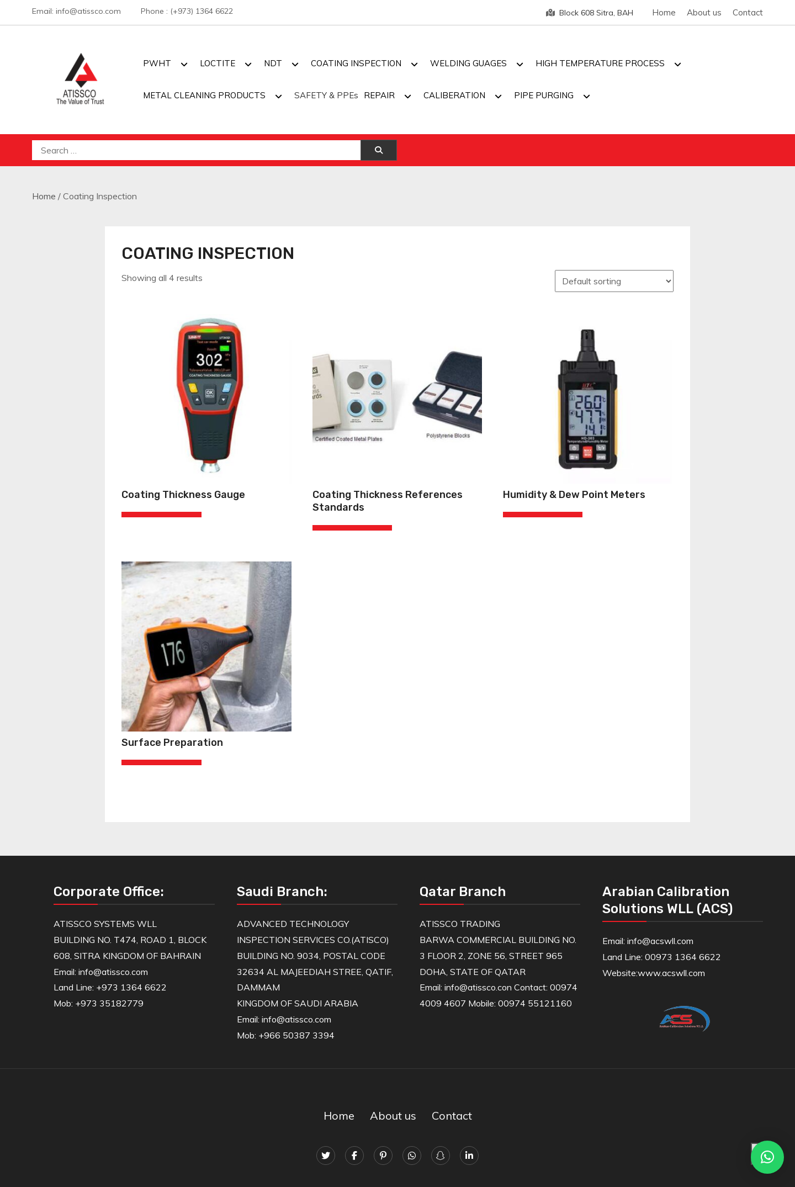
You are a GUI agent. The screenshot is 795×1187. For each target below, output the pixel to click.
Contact (748, 12)
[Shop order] (614, 281)
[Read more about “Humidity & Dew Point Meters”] (542, 514)
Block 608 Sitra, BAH (589, 13)
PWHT (157, 63)
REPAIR (379, 95)
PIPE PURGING (544, 95)
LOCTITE (217, 63)
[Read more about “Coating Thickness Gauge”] (161, 514)
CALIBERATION (454, 95)
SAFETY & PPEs (326, 95)
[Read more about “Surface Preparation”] (161, 762)
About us (704, 12)
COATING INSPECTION (356, 63)
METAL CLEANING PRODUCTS (204, 95)
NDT (273, 63)
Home (664, 12)
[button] (767, 1157)
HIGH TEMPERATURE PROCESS (600, 63)
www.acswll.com (671, 972)
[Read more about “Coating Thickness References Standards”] (352, 528)
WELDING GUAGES (468, 63)
